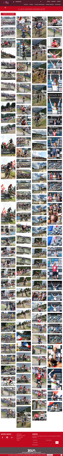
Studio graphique (39, 4)
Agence (48, 1)
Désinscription (35, 444)
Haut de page (19, 434)
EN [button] (40, 1)
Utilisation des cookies (21, 435)
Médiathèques (50, 4)
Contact (18, 440)
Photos (26, 4)
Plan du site (19, 438)
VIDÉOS (31, 4)
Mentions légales (20, 437)
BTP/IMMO (58, 4)
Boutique (53, 1)
